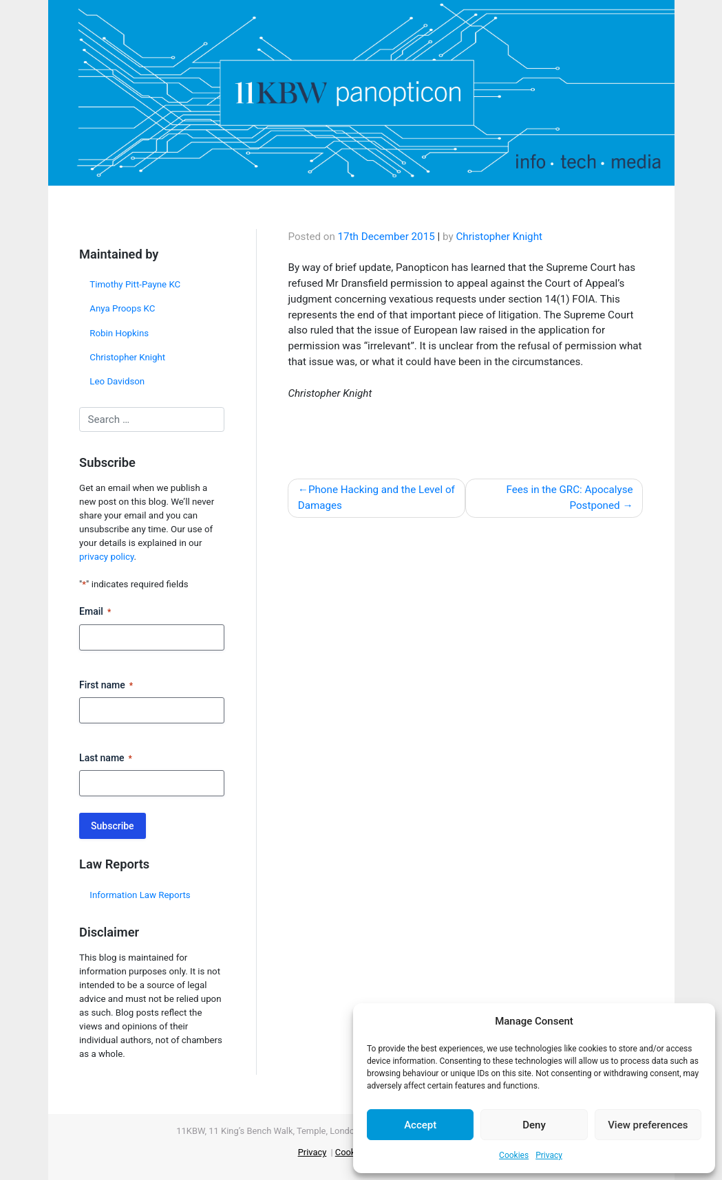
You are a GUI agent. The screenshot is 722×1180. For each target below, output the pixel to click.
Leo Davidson (117, 381)
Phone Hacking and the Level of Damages (376, 497)
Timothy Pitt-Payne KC (134, 284)
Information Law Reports (139, 895)
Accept (420, 1125)
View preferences (648, 1125)
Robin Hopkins (119, 333)
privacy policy (106, 556)
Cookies (514, 1155)
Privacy (548, 1155)
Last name (105, 758)
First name (106, 685)
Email (95, 612)
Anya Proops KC (122, 308)
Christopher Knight (127, 357)
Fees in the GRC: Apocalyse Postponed (570, 497)
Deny (534, 1125)
